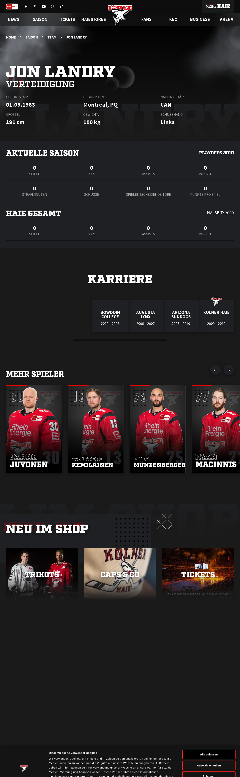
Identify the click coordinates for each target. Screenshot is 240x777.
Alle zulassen (209, 728)
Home (11, 37)
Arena (226, 19)
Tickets (67, 19)
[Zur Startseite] (120, 15)
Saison (32, 37)
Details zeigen (198, 769)
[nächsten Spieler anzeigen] (229, 370)
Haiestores (93, 19)
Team (52, 37)
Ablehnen (209, 749)
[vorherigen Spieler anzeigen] (215, 370)
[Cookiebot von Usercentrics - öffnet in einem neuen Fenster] (24, 770)
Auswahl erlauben (209, 739)
